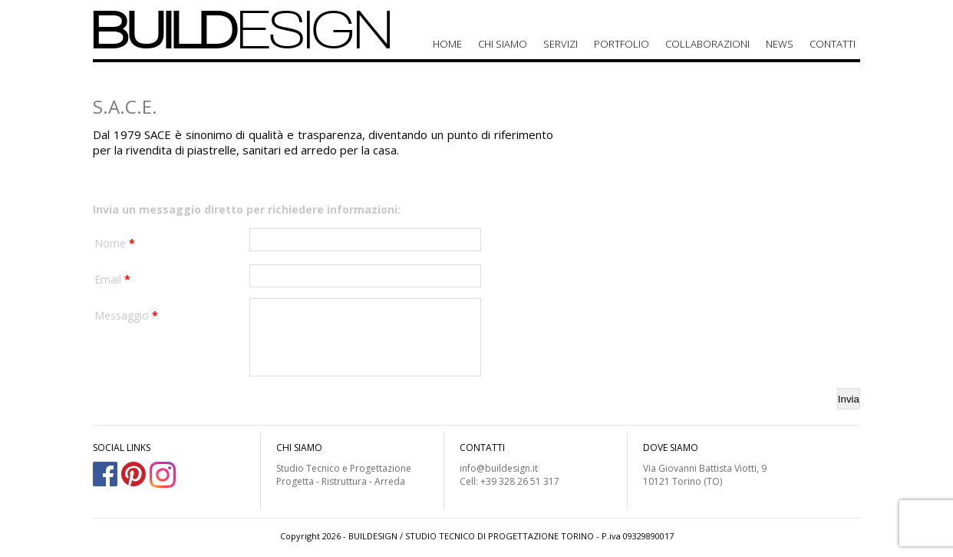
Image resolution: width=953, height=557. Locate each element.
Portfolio (621, 44)
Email (112, 279)
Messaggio (126, 315)
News (779, 44)
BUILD (242, 29)
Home (447, 44)
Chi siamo (502, 44)
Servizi (560, 44)
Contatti (833, 44)
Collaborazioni (707, 44)
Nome (114, 243)
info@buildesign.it (499, 468)
